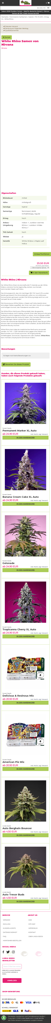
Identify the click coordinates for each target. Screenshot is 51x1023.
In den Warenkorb (39, 273)
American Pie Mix (13, 762)
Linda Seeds (6, 892)
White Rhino (9, 19)
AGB (30, 920)
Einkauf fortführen (41, 254)
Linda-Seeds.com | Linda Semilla (32, 1018)
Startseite (4, 17)
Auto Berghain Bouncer (17, 828)
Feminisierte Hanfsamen (18, 17)
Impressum (32, 928)
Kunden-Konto (9, 928)
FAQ (4, 936)
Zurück (6, 37)
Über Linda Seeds (35, 936)
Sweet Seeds (6, 759)
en (41, 8)
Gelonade (8, 563)
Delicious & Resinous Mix (18, 695)
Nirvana (4, 48)
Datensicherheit (10, 932)
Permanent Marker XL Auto (19, 430)
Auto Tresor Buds (13, 894)
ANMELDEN (12, 980)
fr (44, 8)
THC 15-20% (39, 17)
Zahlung (6, 924)
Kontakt (32, 932)
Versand (6, 920)
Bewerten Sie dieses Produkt (16, 364)
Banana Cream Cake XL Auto (20, 496)
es (38, 8)
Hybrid (30, 17)
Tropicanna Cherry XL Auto (19, 629)
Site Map (31, 924)
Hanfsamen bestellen (12, 940)
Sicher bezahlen (9, 999)
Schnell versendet (10, 1008)
